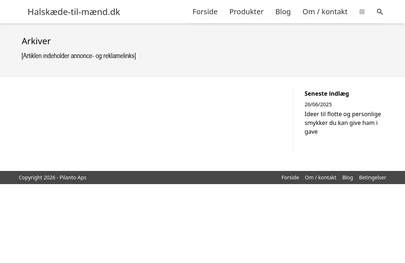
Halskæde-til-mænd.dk (74, 12)
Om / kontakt (325, 11)
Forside (205, 11)
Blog (283, 11)
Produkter (246, 11)
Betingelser (372, 177)
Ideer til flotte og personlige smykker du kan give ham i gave (343, 123)
